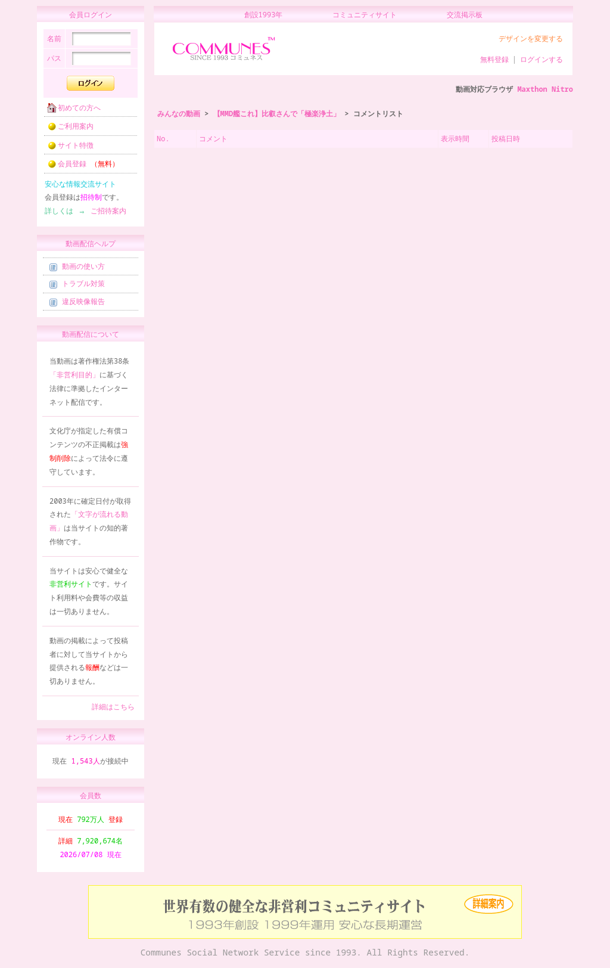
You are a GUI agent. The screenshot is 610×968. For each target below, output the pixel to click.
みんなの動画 (178, 113)
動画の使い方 (77, 270)
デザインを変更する (531, 38)
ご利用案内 (66, 130)
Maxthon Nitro (545, 89)
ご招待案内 (105, 214)
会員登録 (79, 167)
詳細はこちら (113, 710)
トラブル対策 (77, 287)
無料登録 (494, 59)
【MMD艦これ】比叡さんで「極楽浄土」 (277, 113)
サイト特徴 (66, 149)
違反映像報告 (77, 305)
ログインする (541, 59)
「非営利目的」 (74, 378)
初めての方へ (70, 111)
